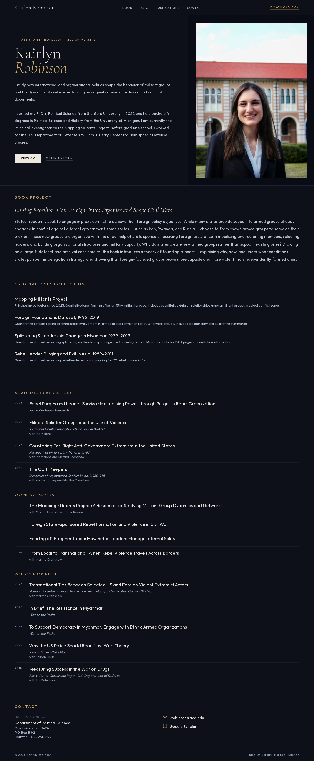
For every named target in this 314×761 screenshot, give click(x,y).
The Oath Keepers (48, 469)
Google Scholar (179, 726)
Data (144, 8)
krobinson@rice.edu (183, 717)
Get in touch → (59, 158)
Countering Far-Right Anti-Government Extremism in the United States (102, 446)
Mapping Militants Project (41, 299)
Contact (195, 8)
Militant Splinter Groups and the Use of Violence (78, 422)
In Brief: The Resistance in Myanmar (66, 608)
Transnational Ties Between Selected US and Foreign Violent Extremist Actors (108, 584)
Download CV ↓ (284, 7)
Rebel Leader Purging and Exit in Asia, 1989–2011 (64, 354)
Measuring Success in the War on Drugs (69, 669)
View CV (28, 158)
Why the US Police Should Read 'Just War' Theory (79, 645)
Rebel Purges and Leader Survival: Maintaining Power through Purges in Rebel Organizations (123, 403)
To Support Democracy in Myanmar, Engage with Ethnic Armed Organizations (108, 627)
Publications (168, 8)
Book (127, 8)
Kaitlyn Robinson (35, 7)
